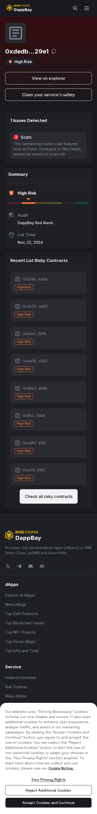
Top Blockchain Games (24, 623)
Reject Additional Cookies (48, 790)
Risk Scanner (16, 687)
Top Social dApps (20, 641)
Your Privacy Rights (48, 779)
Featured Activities (20, 677)
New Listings (15, 604)
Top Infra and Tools (22, 651)
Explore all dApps (20, 595)
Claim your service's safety (48, 94)
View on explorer (48, 78)
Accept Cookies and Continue (49, 802)
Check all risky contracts (48, 496)
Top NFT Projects (20, 632)
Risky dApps (15, 696)
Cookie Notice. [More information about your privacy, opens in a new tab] (61, 768)
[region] (48, 758)
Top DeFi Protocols (21, 613)
